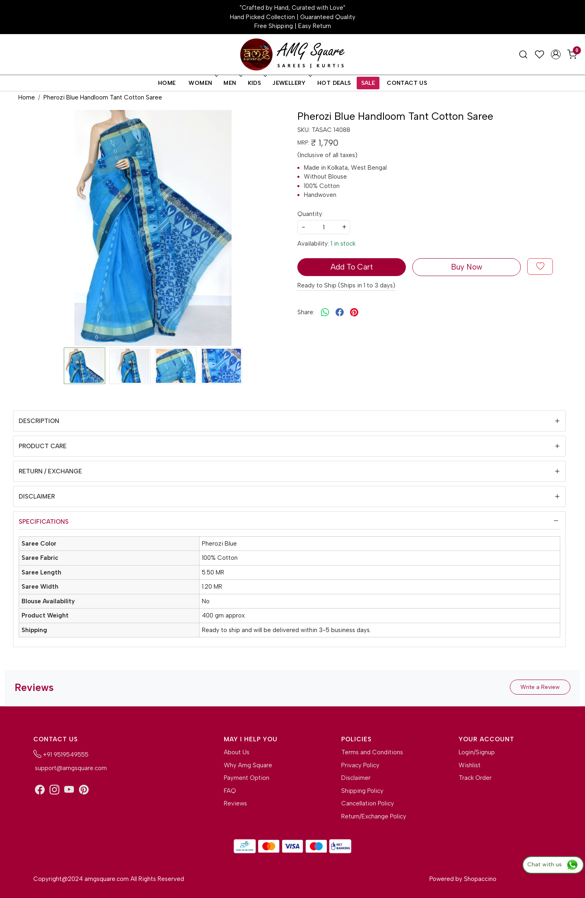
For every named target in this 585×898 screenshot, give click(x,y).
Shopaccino (480, 879)
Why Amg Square (248, 765)
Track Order (475, 777)
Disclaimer (37, 496)
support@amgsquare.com (70, 768)
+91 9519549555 (61, 754)
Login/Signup (477, 752)
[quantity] (323, 227)
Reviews (235, 803)
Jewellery (291, 83)
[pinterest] (354, 312)
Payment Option (246, 777)
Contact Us (407, 83)
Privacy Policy (360, 765)
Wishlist (470, 765)
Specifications (44, 521)
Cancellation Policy (367, 803)
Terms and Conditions (372, 752)
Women (202, 83)
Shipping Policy (362, 790)
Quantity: (310, 214)
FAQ (230, 790)
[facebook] (339, 312)
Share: (305, 312)
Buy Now (466, 267)
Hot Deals (334, 83)
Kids (257, 83)
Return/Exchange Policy (373, 816)
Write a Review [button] (540, 687)
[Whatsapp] (325, 312)
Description (39, 421)
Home (167, 83)
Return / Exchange (50, 471)
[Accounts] (556, 54)
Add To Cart (351, 267)
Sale (368, 83)
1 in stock (343, 243)
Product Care (43, 446)
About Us (236, 752)
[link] (523, 54)
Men (231, 83)
